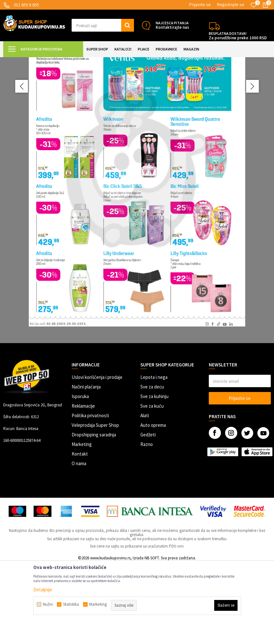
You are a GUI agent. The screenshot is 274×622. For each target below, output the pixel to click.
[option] (137, 225)
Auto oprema (153, 482)
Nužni (48, 604)
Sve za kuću (152, 463)
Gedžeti (148, 491)
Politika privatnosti (90, 472)
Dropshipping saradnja (94, 491)
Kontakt (80, 511)
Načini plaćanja (86, 444)
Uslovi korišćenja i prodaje (97, 434)
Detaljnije (42, 590)
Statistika (71, 604)
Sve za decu (152, 444)
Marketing (82, 501)
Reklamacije (83, 463)
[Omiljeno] (253, 5)
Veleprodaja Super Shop (95, 482)
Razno (146, 501)
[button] (103, 25)
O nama (79, 520)
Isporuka (80, 453)
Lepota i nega (154, 434)
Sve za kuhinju (154, 453)
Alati (144, 472)
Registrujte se (230, 4)
